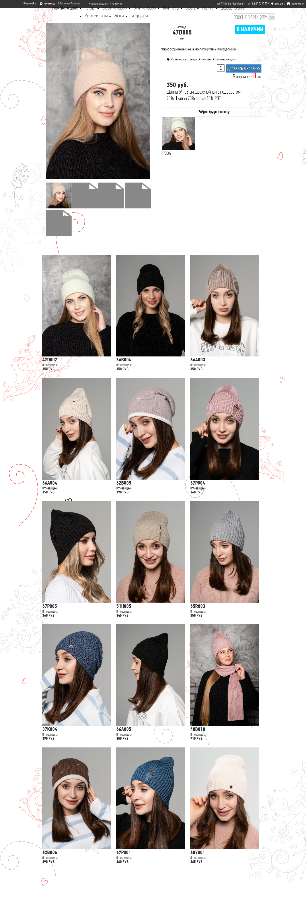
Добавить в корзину (243, 68)
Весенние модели (114, 8)
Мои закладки (295, 4)
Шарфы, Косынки (233, 8)
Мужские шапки (96, 16)
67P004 (197, 483)
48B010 (197, 729)
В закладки (278, 4)
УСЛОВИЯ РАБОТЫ (98, 4)
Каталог (90, 8)
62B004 (49, 852)
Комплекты (171, 8)
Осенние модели (224, 59)
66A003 (197, 360)
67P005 (49, 606)
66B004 (123, 360)
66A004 (49, 483)
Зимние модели (145, 8)
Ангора (119, 16)
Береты (191, 8)
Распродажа (139, 16)
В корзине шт (28, 3)
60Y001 (197, 852)
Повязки (208, 8)
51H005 (123, 606)
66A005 (123, 729)
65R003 (197, 606)
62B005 (123, 483)
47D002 (49, 360)
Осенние (205, 59)
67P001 (123, 852)
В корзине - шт (247, 77)
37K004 (49, 729)
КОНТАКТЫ (116, 4)
